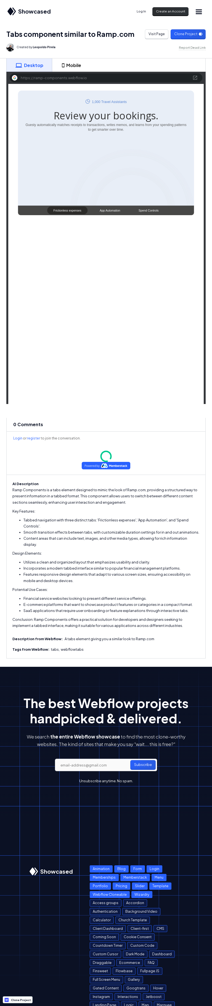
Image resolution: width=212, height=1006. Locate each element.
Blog (121, 868)
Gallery (134, 979)
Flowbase (124, 971)
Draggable (102, 962)
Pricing (121, 886)
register (33, 438)
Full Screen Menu (106, 979)
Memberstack (135, 877)
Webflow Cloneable (110, 894)
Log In (141, 11)
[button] (199, 11)
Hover (158, 988)
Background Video (141, 911)
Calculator (102, 920)
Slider (140, 886)
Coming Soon (104, 937)
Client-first (140, 928)
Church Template (132, 920)
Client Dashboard (108, 928)
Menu (159, 877)
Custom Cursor (105, 954)
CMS (160, 928)
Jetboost (153, 996)
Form (137, 868)
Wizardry (141, 894)
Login (17, 438)
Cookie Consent (138, 937)
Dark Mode (135, 954)
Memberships (104, 877)
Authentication (105, 911)
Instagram (101, 996)
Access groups (105, 902)
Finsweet (100, 971)
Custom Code (142, 945)
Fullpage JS (149, 971)
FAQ (151, 962)
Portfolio (100, 886)
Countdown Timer (108, 945)
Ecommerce (129, 962)
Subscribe (143, 764)
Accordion (135, 902)
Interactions (128, 996)
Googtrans (135, 988)
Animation (101, 868)
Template (160, 886)
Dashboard (162, 954)
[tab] (29, 65)
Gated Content (106, 988)
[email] (106, 765)
